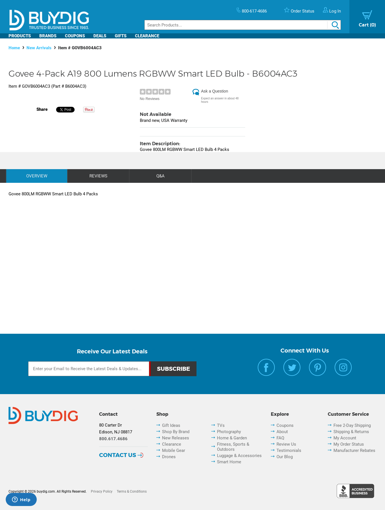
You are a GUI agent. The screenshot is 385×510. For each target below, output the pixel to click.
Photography (229, 431)
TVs (221, 425)
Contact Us (117, 455)
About (282, 431)
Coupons (75, 35)
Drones (169, 456)
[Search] (242, 25)
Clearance (147, 35)
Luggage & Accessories (239, 455)
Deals (99, 35)
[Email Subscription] (88, 368)
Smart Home (229, 461)
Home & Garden (232, 438)
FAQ (280, 438)
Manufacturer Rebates (354, 450)
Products (20, 35)
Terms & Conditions (132, 491)
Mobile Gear (173, 450)
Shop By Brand (175, 431)
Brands (47, 35)
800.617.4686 (113, 438)
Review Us (286, 444)
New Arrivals (39, 47)
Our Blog (285, 456)
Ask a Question (214, 91)
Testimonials (289, 450)
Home (14, 47)
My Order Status (348, 444)
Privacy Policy (101, 491)
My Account (344, 438)
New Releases (175, 438)
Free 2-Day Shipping (352, 425)
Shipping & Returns (351, 431)
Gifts (120, 35)
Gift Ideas (171, 425)
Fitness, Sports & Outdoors (233, 447)
